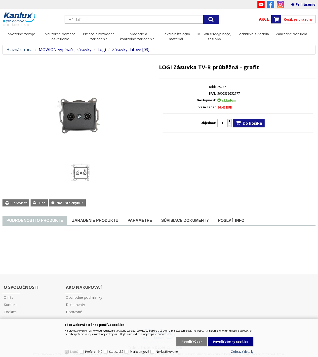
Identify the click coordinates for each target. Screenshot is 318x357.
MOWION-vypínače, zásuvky (214, 36)
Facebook (270, 4)
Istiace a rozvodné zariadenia (99, 36)
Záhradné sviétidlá (291, 33)
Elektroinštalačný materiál (175, 36)
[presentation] (34, 220)
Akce (264, 19)
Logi (102, 49)
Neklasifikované (167, 352)
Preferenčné (93, 352)
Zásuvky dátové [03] (130, 49)
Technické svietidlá (253, 33)
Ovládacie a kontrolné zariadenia (137, 36)
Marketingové (139, 352)
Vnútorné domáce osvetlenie (60, 36)
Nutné (74, 352)
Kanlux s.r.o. (31, 19)
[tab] (34, 220)
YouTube (261, 4)
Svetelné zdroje (21, 33)
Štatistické (116, 352)
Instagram (280, 4)
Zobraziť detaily (242, 352)
